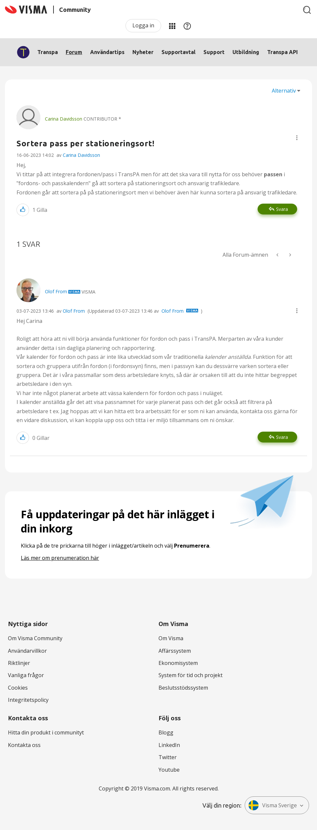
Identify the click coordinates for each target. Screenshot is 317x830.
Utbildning (245, 52)
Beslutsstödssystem (183, 687)
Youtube (169, 769)
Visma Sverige (272, 805)
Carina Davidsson (81, 155)
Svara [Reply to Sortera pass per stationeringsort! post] (282, 209)
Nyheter (143, 52)
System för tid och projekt (190, 675)
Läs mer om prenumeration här (60, 557)
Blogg (165, 732)
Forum (74, 52)
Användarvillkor (27, 650)
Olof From (74, 311)
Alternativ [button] (284, 90)
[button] (297, 137)
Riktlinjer (19, 663)
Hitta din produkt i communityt (46, 732)
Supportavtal (178, 52)
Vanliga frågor (26, 675)
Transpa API (282, 52)
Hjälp (187, 25)
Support (214, 52)
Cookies (18, 687)
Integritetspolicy (28, 699)
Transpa (47, 52)
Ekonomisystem (178, 663)
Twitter (167, 757)
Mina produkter (172, 25)
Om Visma (170, 638)
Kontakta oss (24, 745)
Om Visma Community (35, 638)
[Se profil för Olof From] (56, 291)
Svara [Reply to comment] (282, 437)
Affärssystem (174, 650)
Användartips (107, 52)
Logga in (143, 25)
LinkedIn (169, 745)
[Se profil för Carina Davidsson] (63, 119)
